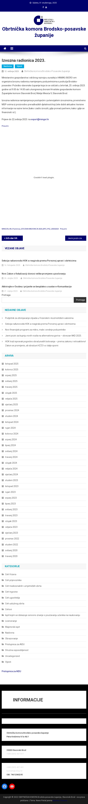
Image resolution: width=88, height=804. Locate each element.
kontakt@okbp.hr (14, 771)
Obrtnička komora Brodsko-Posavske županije (47, 71)
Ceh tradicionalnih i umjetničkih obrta (23, 586)
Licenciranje (11, 621)
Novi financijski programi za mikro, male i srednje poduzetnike (35, 329)
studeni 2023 (11, 480)
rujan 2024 (10, 428)
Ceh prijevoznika (13, 580)
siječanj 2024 (11, 474)
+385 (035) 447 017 (15, 754)
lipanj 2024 (10, 445)
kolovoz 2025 (11, 369)
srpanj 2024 (11, 439)
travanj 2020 (11, 556)
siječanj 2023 (11, 533)
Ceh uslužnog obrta (14, 603)
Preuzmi (5, 126)
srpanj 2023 (11, 498)
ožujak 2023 (11, 521)
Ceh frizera (10, 574)
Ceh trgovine (11, 592)
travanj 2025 (11, 387)
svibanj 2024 (11, 451)
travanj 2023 (11, 515)
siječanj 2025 (11, 404)
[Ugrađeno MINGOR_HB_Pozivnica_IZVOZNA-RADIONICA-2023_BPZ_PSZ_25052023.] (44, 177)
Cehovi (8, 609)
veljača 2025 (11, 398)
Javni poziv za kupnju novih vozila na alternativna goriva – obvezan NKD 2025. (43, 335)
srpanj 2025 (11, 375)
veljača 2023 (11, 527)
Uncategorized (12, 656)
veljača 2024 (11, 468)
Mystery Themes (60, 800)
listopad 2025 (11, 363)
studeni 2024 (11, 416)
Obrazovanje (11, 638)
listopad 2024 (11, 422)
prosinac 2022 (12, 538)
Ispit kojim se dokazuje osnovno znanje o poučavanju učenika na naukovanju (42, 615)
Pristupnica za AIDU (15, 644)
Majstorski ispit (12, 627)
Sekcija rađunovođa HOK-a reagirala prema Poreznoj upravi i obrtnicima (39, 260)
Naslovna (8, 66)
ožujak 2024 (11, 463)
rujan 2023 (10, 492)
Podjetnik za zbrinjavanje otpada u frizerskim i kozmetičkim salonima (39, 318)
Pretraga (6, 295)
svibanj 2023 (11, 509)
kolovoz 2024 (11, 433)
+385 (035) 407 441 (15, 767)
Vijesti (19, 66)
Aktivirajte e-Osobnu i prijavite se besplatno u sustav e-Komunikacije (37, 286)
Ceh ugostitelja (12, 597)
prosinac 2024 (12, 410)
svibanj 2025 (11, 381)
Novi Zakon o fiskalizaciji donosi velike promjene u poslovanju (34, 273)
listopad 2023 (11, 486)
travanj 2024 (11, 457)
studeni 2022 (11, 544)
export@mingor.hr (40, 119)
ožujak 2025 (11, 393)
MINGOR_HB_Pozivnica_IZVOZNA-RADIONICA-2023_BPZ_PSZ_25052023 (30, 229)
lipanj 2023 (10, 503)
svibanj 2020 (11, 550)
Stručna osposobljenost (16, 650)
